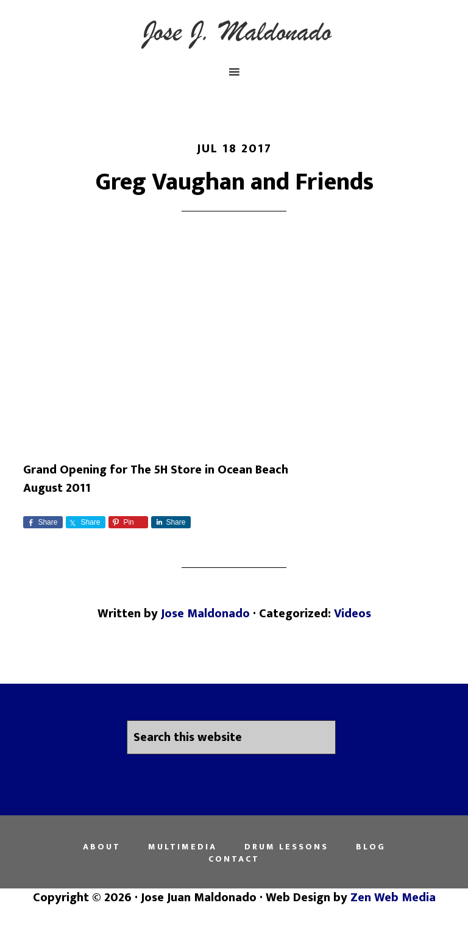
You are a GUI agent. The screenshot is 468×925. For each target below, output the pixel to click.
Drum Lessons (286, 847)
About (102, 847)
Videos (352, 613)
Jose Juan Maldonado (233, 32)
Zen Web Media (393, 897)
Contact (234, 859)
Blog (371, 847)
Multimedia (182, 847)
